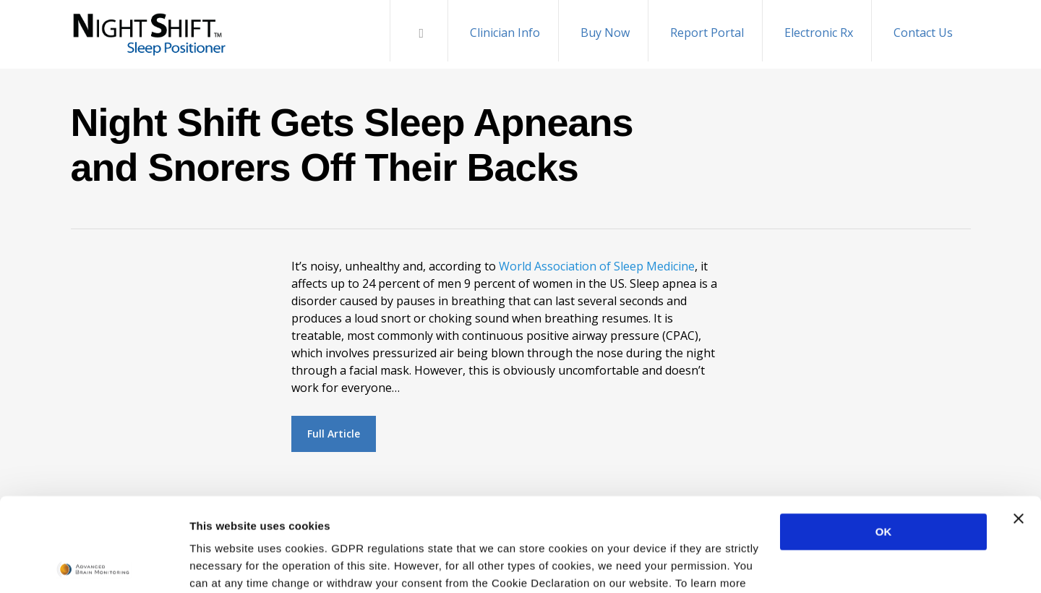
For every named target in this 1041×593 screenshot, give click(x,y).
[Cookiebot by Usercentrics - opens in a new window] (93, 565)
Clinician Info (505, 32)
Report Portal (707, 32)
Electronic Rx (818, 32)
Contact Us (923, 32)
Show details (223, 564)
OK (883, 438)
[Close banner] (1019, 425)
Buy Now (605, 32)
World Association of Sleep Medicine (597, 266)
